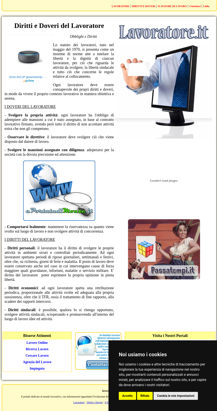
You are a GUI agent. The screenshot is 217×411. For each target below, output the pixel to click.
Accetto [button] (127, 395)
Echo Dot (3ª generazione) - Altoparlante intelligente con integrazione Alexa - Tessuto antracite (28, 77)
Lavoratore (79, 402)
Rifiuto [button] (144, 395)
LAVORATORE (121, 6)
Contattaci (195, 6)
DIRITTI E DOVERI (143, 6)
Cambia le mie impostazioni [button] (175, 395)
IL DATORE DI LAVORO (172, 6)
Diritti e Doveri (95, 402)
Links (206, 6)
